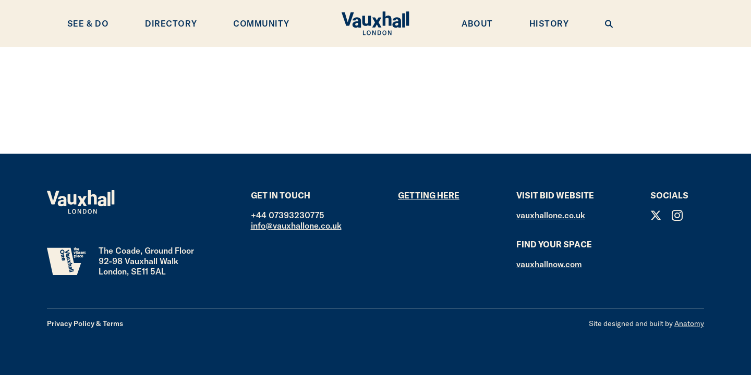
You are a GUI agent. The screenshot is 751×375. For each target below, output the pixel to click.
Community (261, 23)
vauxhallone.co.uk (550, 215)
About (477, 23)
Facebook (698, 215)
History (549, 23)
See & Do (87, 23)
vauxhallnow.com (549, 264)
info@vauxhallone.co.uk (296, 225)
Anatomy (689, 323)
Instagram (677, 215)
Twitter (655, 215)
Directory (171, 23)
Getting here (428, 195)
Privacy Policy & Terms (85, 323)
